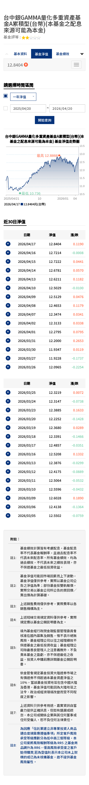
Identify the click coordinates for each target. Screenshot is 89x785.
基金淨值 (41, 54)
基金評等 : (22, 37)
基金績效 (62, 53)
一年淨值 (19, 96)
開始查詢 (44, 120)
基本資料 (20, 53)
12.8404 (17, 65)
